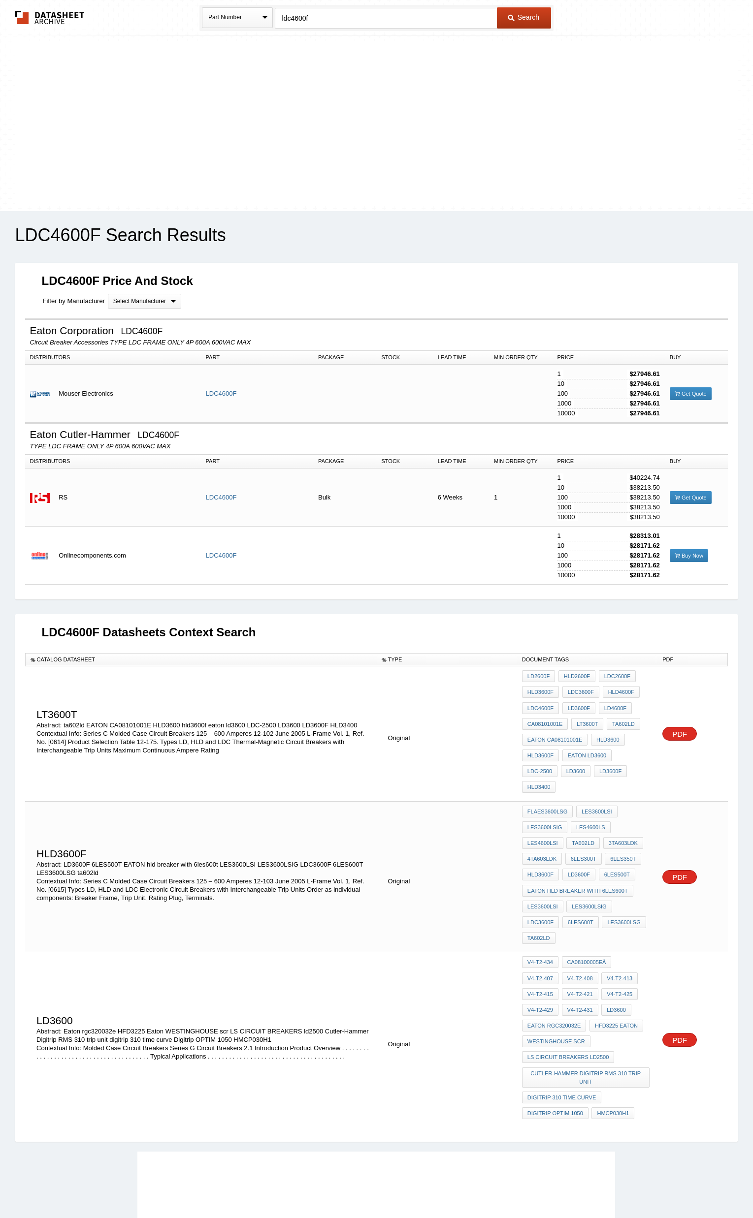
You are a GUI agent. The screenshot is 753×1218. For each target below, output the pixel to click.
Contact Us (523, 1184)
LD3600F (577, 703)
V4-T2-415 (616, 905)
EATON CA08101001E (555, 729)
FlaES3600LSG (547, 778)
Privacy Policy (279, 1184)
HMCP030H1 (611, 1020)
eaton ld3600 (585, 743)
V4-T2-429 (616, 919)
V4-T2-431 (540, 932)
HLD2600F (575, 676)
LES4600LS (588, 791)
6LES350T (619, 817)
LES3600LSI (595, 778)
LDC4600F (221, 393)
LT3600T (585, 716)
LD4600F (611, 703)
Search (523, 17)
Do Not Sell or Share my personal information (371, 1184)
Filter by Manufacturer (74, 301)
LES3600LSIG (544, 791)
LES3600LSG (581, 871)
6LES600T (540, 871)
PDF (679, 717)
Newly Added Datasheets (215, 1184)
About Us (560, 1184)
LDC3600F (579, 689)
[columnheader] (200, 659)
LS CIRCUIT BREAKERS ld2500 (568, 972)
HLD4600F (617, 689)
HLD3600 (605, 729)
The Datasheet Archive (50, 17)
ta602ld (620, 716)
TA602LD (581, 804)
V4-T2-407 (629, 892)
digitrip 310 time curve (561, 1007)
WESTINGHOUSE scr (556, 959)
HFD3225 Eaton (614, 945)
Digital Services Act (471, 1184)
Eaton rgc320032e (554, 945)
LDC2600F (613, 676)
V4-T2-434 (540, 892)
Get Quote (691, 394)
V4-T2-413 (578, 905)
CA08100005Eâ (584, 892)
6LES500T (613, 831)
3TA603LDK (619, 804)
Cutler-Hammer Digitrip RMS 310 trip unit (586, 989)
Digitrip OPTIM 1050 (555, 1020)
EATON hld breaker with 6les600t (577, 844)
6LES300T (581, 817)
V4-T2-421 (540, 919)
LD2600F (538, 676)
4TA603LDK (542, 817)
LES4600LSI (542, 804)
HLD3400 (604, 756)
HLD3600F (540, 689)
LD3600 (537, 756)
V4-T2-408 (540, 905)
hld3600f (540, 743)
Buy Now (689, 556)
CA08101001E (545, 716)
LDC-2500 (629, 743)
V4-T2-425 (578, 919)
